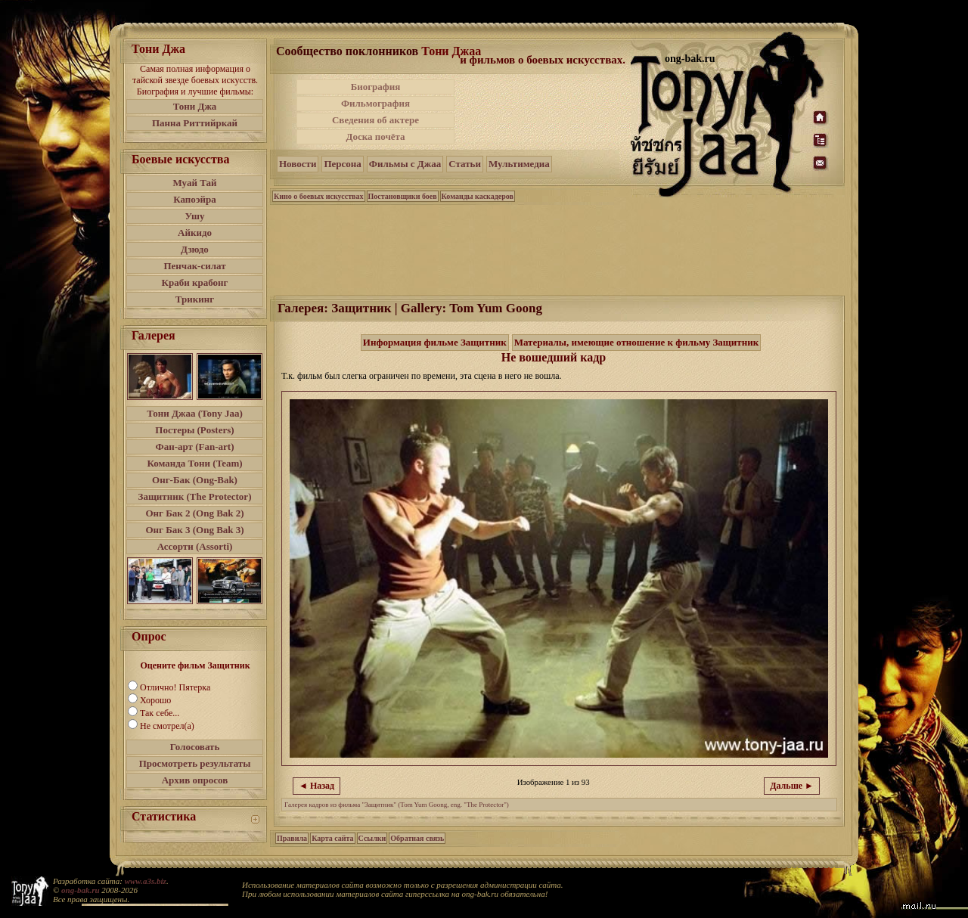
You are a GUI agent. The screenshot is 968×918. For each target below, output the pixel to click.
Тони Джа (195, 106)
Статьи (464, 163)
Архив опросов (195, 780)
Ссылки (372, 838)
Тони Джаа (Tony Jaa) (195, 413)
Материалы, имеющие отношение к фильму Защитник (636, 342)
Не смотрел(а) (167, 726)
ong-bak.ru (80, 890)
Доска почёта (375, 136)
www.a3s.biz (145, 880)
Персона (342, 163)
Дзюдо (195, 249)
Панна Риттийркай (194, 123)
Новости (297, 163)
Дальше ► (792, 785)
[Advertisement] (543, 112)
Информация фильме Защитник (435, 342)
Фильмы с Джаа (405, 163)
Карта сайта (332, 838)
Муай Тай (194, 182)
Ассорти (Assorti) (195, 546)
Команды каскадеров (477, 196)
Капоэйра (194, 199)
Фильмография (375, 103)
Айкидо (195, 232)
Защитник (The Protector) (195, 496)
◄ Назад (316, 785)
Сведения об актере (375, 120)
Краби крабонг (195, 282)
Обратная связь (417, 838)
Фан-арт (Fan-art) (195, 446)
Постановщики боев (402, 196)
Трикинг (194, 299)
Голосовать (195, 746)
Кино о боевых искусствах (319, 196)
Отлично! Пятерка (175, 687)
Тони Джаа (451, 51)
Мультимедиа (519, 163)
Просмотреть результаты (195, 763)
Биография (376, 86)
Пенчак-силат (194, 265)
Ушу (195, 216)
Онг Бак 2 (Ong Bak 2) (194, 513)
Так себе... (159, 713)
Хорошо (155, 700)
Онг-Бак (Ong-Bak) (194, 479)
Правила (292, 838)
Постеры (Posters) (194, 430)
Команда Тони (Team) (194, 463)
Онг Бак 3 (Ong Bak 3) (194, 529)
